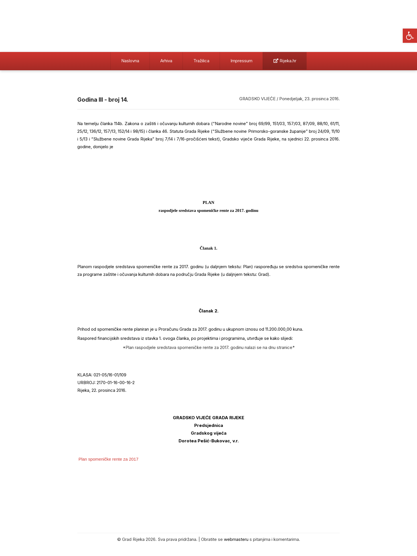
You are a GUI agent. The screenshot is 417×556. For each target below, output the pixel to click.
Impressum (241, 60)
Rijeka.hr (285, 60)
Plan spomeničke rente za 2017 (108, 459)
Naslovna (130, 60)
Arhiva (166, 60)
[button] (410, 36)
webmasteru (236, 539)
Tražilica (201, 60)
